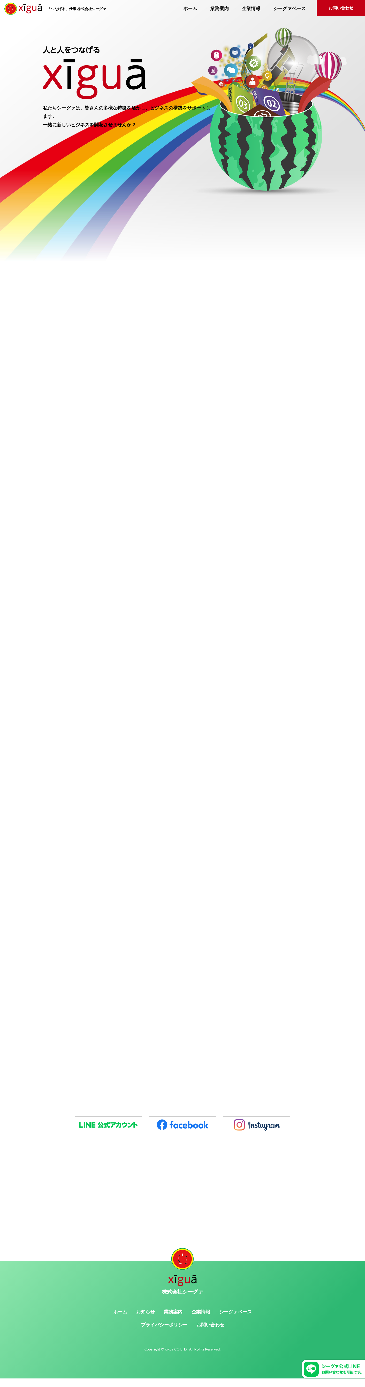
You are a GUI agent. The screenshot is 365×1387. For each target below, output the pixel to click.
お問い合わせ (341, 8)
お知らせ (145, 1320)
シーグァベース (289, 8)
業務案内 (219, 8)
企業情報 (251, 8)
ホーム (190, 8)
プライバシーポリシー (164, 1333)
